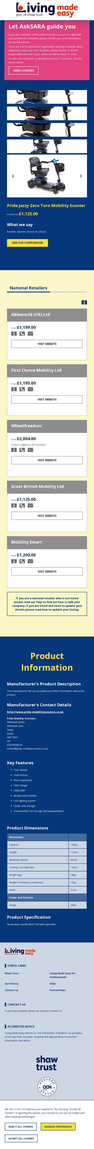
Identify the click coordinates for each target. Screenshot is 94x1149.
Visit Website (47, 344)
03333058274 (14, 744)
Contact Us (55, 1010)
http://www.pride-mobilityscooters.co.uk (35, 712)
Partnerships (58, 990)
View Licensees (23, 70)
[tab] (28, 285)
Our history (12, 983)
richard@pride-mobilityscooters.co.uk (27, 748)
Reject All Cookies (21, 1126)
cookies (18, 1109)
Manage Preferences (58, 1126)
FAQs (53, 983)
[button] (13, 176)
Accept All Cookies (21, 1138)
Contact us (11, 990)
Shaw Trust (12, 973)
